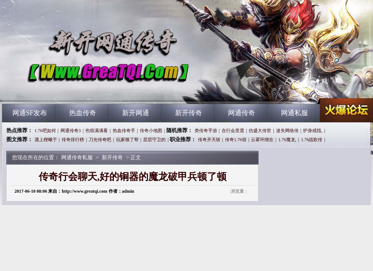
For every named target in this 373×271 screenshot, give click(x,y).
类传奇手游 (206, 130)
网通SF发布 (29, 113)
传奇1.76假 (235, 139)
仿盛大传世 (260, 130)
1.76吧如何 (45, 130)
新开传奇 (188, 113)
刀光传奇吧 (100, 139)
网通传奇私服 (74, 90)
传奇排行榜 (73, 139)
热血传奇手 (124, 130)
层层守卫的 (154, 139)
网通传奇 (241, 113)
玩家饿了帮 (127, 139)
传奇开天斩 (209, 139)
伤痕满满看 (96, 130)
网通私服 (294, 113)
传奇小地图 (151, 130)
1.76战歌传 (311, 139)
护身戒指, (312, 130)
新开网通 (135, 113)
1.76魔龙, (287, 139)
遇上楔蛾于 (46, 139)
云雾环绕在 (262, 139)
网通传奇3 (70, 130)
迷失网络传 (287, 130)
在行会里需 (233, 130)
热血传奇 (82, 113)
